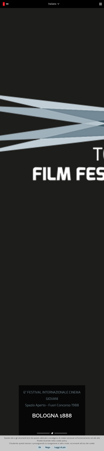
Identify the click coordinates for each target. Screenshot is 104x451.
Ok (39, 447)
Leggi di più (60, 447)
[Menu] (100, 4)
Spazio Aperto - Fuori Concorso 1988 (52, 405)
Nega (47, 447)
